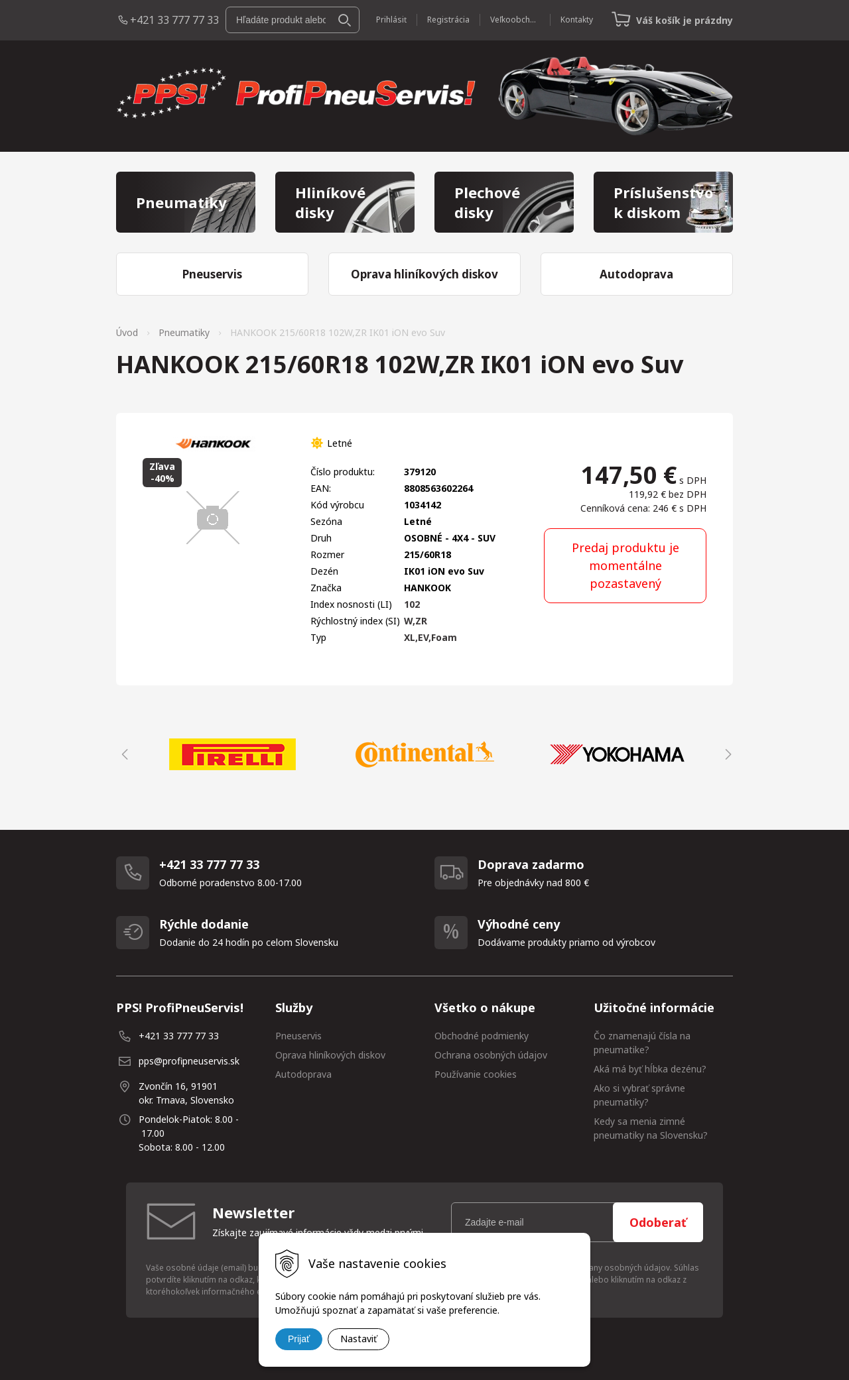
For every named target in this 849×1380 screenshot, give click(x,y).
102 (412, 604)
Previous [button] (122, 754)
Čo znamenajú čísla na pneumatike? (642, 1042)
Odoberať (657, 1222)
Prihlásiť (391, 19)
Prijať (299, 1339)
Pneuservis (298, 1035)
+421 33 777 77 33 (174, 20)
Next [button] (726, 754)
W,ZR (415, 620)
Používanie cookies (475, 1074)
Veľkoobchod (515, 19)
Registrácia (448, 19)
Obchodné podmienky (481, 1035)
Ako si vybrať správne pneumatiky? (639, 1095)
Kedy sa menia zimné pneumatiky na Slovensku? (651, 1128)
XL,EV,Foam (430, 637)
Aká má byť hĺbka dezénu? (650, 1069)
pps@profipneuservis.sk (189, 1061)
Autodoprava (303, 1074)
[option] (232, 754)
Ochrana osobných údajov (490, 1055)
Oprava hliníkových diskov (330, 1055)
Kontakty (576, 19)
